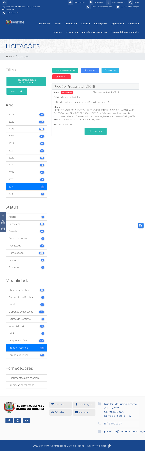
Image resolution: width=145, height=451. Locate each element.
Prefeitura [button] (71, 23)
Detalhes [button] (95, 131)
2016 (16, 91)
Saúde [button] (85, 23)
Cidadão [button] (133, 23)
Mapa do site (44, 23)
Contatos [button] (72, 32)
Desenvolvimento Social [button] (125, 32)
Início (58, 23)
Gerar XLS (90, 70)
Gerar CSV (110, 70)
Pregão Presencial (26, 81)
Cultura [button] (57, 32)
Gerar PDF (61, 77)
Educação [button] (100, 23)
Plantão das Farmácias (94, 32)
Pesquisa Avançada (65, 70)
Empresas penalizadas (21, 385)
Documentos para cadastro (24, 378)
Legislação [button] (117, 23)
